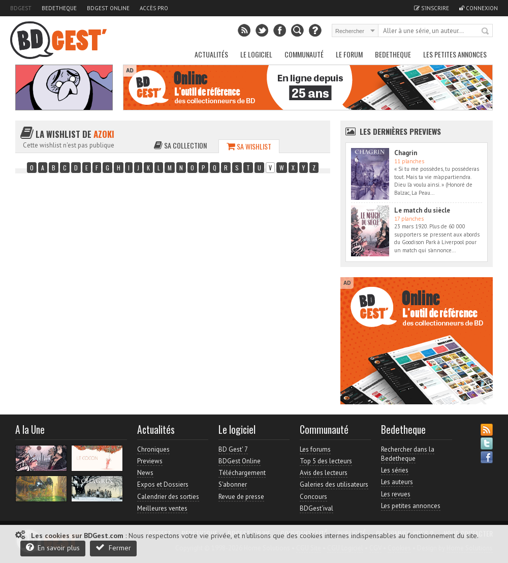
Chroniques (153, 449)
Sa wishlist (249, 146)
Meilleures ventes (162, 508)
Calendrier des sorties (168, 496)
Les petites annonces (455, 54)
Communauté (304, 54)
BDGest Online (108, 8)
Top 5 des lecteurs (326, 461)
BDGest (20, 8)
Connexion (478, 8)
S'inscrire (431, 8)
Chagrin (405, 153)
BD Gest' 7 (233, 449)
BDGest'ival (316, 508)
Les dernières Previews (400, 131)
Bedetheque (59, 8)
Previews (150, 461)
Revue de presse (241, 496)
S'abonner (232, 484)
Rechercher (486, 31)
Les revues (395, 494)
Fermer (113, 547)
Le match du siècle (422, 210)
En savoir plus (53, 547)
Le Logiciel (256, 54)
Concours (313, 496)
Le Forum (349, 54)
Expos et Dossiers (162, 484)
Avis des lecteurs (323, 472)
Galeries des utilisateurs (334, 484)
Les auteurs (397, 482)
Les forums (315, 449)
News (145, 472)
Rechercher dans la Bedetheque (407, 454)
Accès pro (154, 8)
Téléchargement (242, 472)
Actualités (211, 54)
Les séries (394, 470)
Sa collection (180, 145)
